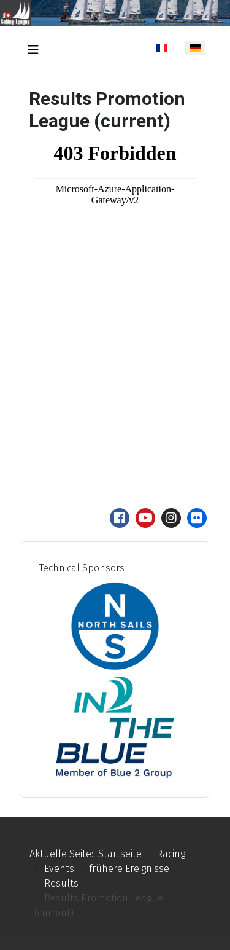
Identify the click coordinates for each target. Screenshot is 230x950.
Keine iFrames (115, 306)
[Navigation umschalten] (33, 50)
